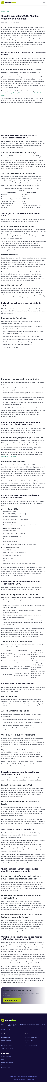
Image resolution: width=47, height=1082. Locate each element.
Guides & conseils (6, 1056)
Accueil (3, 11)
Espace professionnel (7, 1062)
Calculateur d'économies (31, 1043)
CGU (33, 1079)
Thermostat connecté (7, 1048)
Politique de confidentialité (19, 1079)
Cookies (29, 1079)
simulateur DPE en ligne (8, 457)
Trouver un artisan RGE (31, 1045)
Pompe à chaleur (6, 1037)
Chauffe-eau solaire (6, 1045)
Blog (8, 11)
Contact (3, 1065)
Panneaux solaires (6, 1040)
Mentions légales (6, 1067)
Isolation (3, 1043)
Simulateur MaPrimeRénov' (32, 1037)
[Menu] (44, 2)
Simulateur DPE (29, 1040)
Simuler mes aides (12, 1000)
